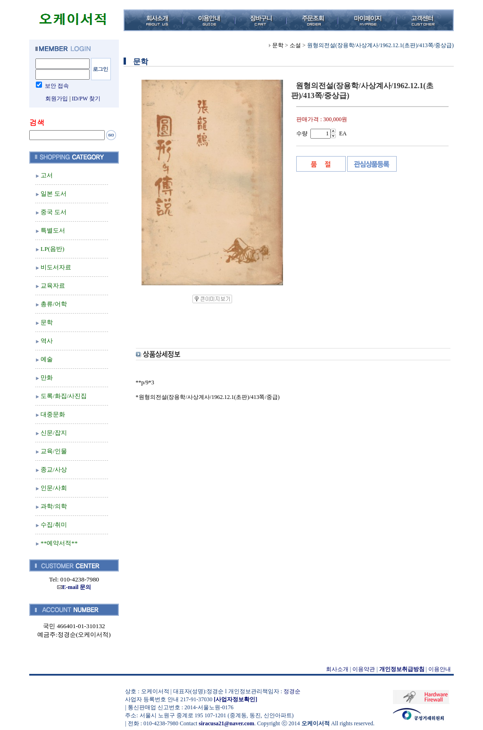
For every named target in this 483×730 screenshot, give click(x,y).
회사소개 (337, 669)
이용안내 (439, 669)
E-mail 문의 (74, 587)
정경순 (291, 691)
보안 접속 (57, 86)
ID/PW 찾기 (86, 98)
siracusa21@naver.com (226, 723)
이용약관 (363, 669)
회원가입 (56, 98)
